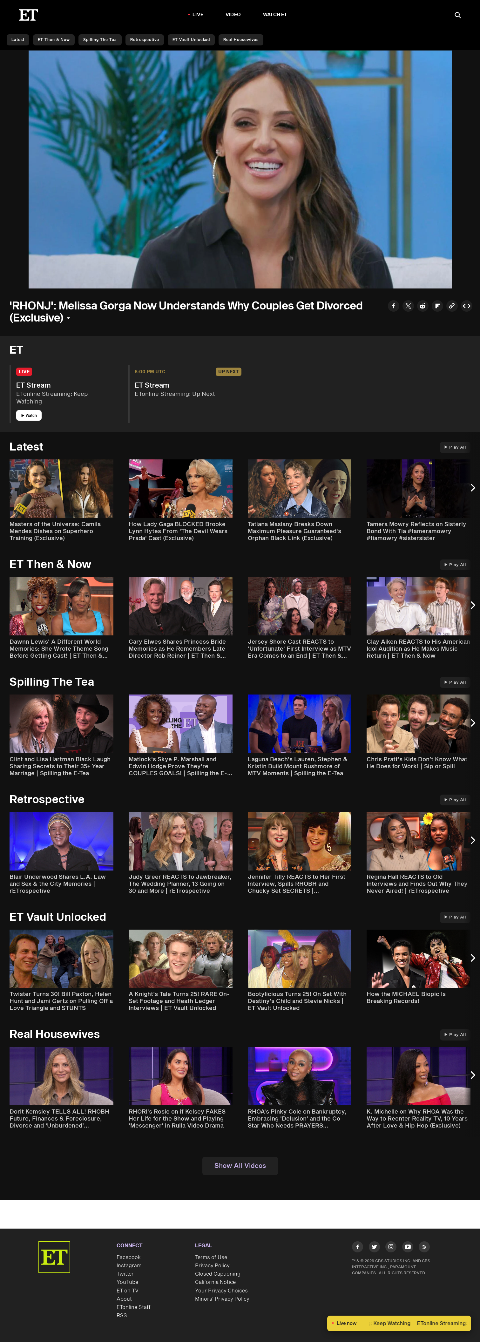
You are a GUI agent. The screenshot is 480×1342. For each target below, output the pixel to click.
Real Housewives (241, 40)
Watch (29, 416)
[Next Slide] (472, 491)
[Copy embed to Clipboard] (466, 307)
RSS (122, 1315)
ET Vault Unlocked (191, 40)
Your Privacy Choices (221, 1291)
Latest (17, 40)
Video (233, 14)
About (124, 1299)
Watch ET (275, 14)
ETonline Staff (134, 1307)
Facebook (129, 1257)
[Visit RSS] (424, 1248)
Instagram (129, 1266)
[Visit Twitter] (374, 1248)
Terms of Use (211, 1257)
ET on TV (128, 1291)
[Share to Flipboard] (437, 307)
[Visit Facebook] (357, 1248)
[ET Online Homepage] (28, 15)
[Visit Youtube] (407, 1248)
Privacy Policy (212, 1266)
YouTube (127, 1282)
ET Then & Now (54, 40)
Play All (455, 447)
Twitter (125, 1274)
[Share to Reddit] (422, 307)
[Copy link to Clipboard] (452, 307)
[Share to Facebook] (393, 307)
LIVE (198, 14)
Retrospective (144, 40)
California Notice (215, 1282)
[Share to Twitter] (408, 307)
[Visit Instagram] (390, 1248)
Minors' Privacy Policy (222, 1299)
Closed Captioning (217, 1274)
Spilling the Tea (100, 40)
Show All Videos (240, 1166)
